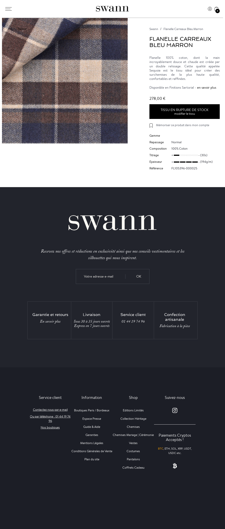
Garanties (91, 435)
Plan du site (91, 459)
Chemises (133, 427)
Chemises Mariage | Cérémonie (133, 435)
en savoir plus (206, 87)
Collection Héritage (133, 419)
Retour (19, 29)
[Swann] (112, 9)
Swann (153, 29)
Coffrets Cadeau (133, 468)
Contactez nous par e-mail (50, 410)
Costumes (133, 451)
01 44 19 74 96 (133, 321)
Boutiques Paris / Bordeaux (91, 410)
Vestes (133, 443)
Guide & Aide (91, 427)
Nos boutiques (50, 427)
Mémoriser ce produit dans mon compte (182, 125)
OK (138, 276)
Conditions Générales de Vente (91, 451)
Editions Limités (133, 410)
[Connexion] (210, 9)
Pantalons (133, 459)
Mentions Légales (91, 443)
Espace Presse (91, 419)
